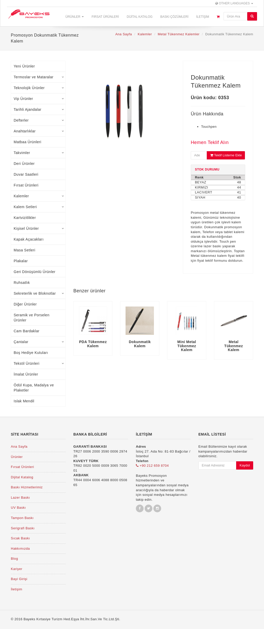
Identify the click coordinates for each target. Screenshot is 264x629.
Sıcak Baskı (20, 538)
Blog (14, 558)
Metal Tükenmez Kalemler (179, 34)
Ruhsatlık (22, 282)
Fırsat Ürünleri (105, 17)
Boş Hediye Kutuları (31, 353)
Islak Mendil (24, 401)
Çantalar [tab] (39, 342)
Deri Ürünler (24, 164)
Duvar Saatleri (26, 174)
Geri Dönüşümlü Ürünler (34, 272)
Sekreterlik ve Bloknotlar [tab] (39, 293)
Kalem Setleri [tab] (39, 207)
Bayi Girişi (19, 579)
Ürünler (74, 17)
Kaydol (245, 465)
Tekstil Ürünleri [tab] (39, 363)
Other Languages (234, 3)
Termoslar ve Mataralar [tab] (39, 77)
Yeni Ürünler (24, 66)
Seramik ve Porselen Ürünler (32, 317)
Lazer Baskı (20, 497)
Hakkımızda (20, 548)
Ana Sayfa (123, 34)
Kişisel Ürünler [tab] (39, 228)
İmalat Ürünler (26, 374)
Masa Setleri (24, 250)
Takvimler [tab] (39, 153)
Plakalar (21, 261)
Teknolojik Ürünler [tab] (39, 88)
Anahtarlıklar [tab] (39, 131)
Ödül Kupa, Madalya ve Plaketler (34, 387)
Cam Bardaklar (26, 331)
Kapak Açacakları (29, 239)
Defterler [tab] (39, 120)
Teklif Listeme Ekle (226, 155)
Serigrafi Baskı (23, 528)
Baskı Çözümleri (174, 17)
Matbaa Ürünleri (27, 142)
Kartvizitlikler (25, 218)
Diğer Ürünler (25, 304)
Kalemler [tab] (39, 196)
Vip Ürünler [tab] (39, 99)
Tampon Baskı (22, 518)
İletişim (202, 17)
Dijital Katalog (139, 17)
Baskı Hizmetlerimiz (27, 487)
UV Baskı (18, 507)
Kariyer (16, 569)
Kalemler (145, 34)
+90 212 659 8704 (152, 466)
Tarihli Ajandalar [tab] (39, 109)
